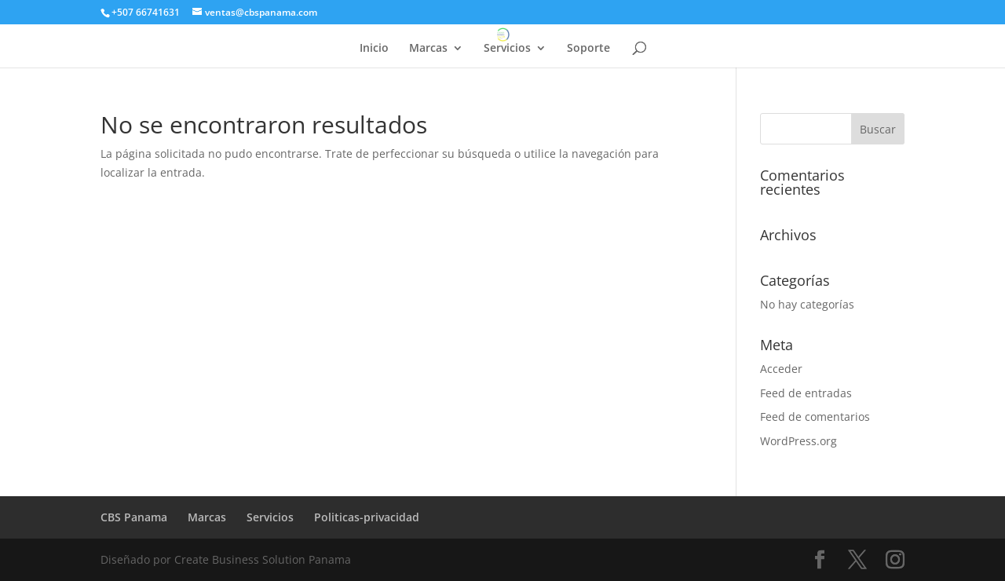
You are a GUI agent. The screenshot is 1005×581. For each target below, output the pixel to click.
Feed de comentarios (815, 416)
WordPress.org (798, 440)
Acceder (781, 368)
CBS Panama (133, 517)
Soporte (588, 48)
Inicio (374, 48)
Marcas (428, 48)
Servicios (507, 48)
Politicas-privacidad (366, 517)
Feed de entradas (806, 393)
